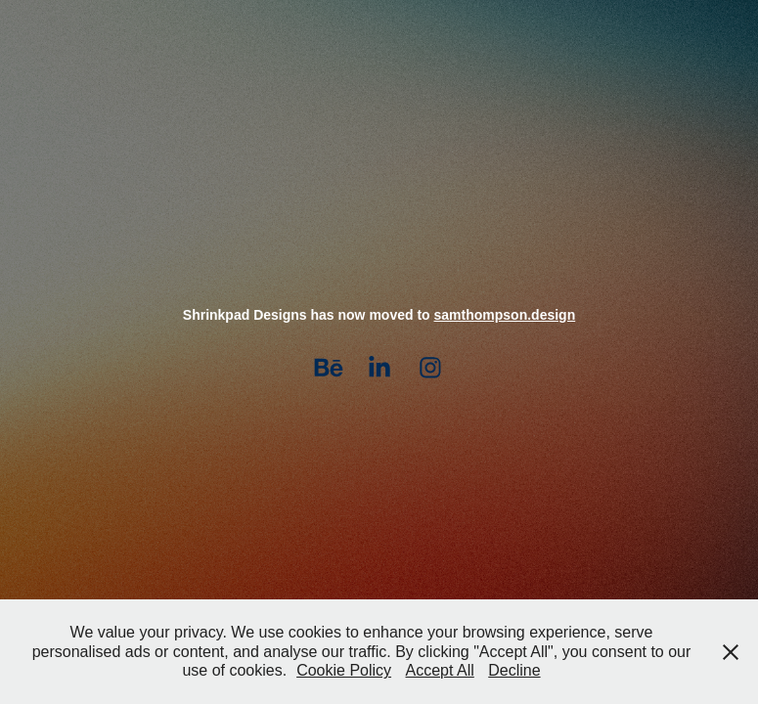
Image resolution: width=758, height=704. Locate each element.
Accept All (440, 670)
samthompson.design (505, 315)
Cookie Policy (343, 670)
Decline (514, 670)
